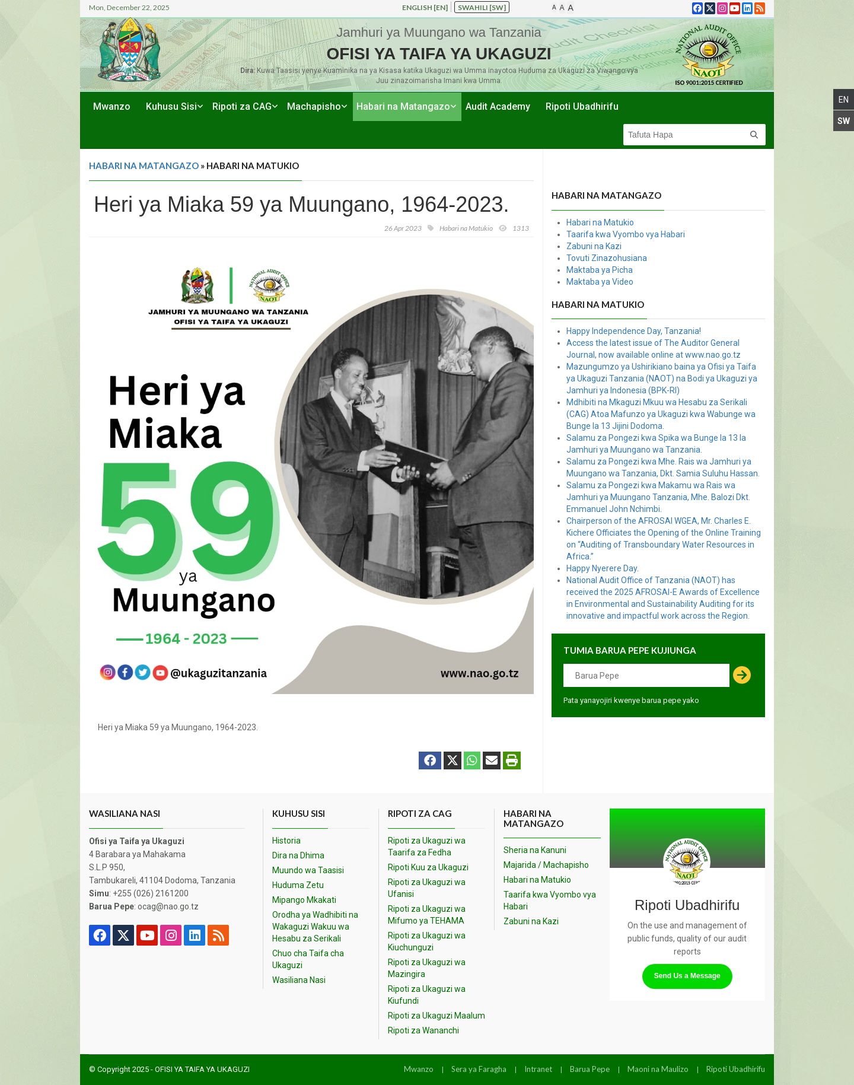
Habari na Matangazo (403, 106)
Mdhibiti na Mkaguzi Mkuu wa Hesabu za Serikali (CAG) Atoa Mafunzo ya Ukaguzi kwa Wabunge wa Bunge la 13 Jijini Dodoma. (661, 414)
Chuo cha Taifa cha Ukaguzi (308, 959)
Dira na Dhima (298, 855)
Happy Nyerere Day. (602, 568)
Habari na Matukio (600, 222)
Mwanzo (111, 106)
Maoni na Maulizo (658, 1069)
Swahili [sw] (482, 7)
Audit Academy (498, 106)
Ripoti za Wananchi (423, 1030)
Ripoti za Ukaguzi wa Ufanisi (427, 888)
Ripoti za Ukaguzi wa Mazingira (427, 968)
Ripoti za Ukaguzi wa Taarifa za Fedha (427, 846)
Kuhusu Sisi (171, 106)
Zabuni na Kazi (594, 246)
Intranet (538, 1069)
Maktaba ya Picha (599, 270)
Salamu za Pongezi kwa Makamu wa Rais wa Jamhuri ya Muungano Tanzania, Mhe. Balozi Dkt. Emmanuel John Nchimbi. (658, 497)
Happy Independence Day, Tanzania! (633, 331)
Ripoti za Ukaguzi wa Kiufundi (427, 995)
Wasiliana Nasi (299, 980)
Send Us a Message (687, 976)
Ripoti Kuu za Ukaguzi (428, 867)
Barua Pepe (590, 1069)
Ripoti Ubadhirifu (582, 106)
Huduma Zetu (298, 885)
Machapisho (314, 106)
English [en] (425, 7)
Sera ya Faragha (478, 1069)
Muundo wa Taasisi (308, 870)
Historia (286, 840)
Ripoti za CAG (242, 106)
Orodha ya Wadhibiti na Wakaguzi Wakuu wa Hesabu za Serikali (315, 926)
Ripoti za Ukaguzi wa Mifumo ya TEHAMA (427, 914)
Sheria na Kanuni (535, 850)
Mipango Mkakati (304, 900)
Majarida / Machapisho (546, 865)
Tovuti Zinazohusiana (606, 258)
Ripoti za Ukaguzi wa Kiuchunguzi (427, 941)
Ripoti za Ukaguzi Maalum (436, 1015)
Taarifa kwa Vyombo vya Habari (625, 234)
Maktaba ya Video (599, 282)
